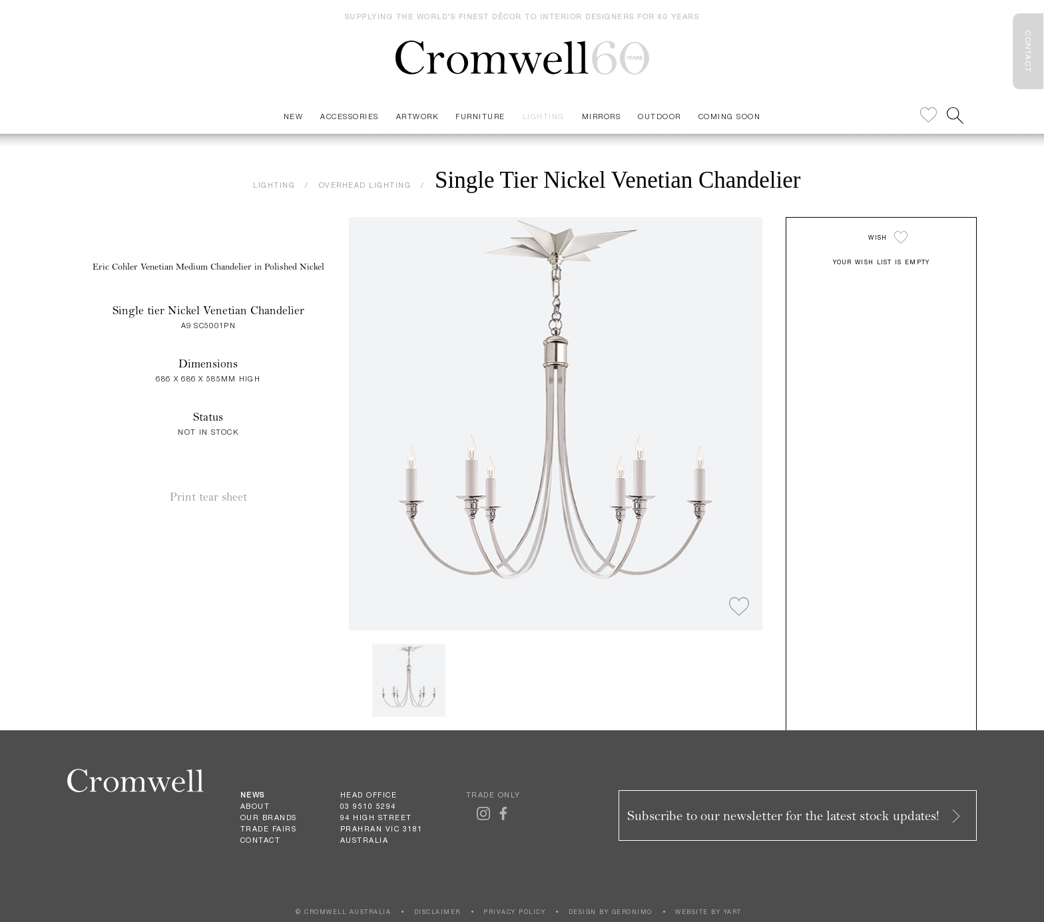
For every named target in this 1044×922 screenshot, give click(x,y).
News (252, 795)
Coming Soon (729, 116)
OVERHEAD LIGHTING (365, 184)
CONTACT (1028, 51)
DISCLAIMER (437, 911)
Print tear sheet (208, 497)
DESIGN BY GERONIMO (610, 911)
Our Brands (268, 817)
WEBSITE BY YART (708, 911)
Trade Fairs (268, 829)
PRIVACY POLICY (514, 911)
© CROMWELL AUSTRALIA (343, 911)
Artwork (417, 116)
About (255, 806)
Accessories (349, 116)
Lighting (544, 116)
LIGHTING (274, 184)
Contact (260, 840)
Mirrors (601, 116)
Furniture (480, 116)
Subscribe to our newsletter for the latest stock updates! (795, 815)
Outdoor (659, 116)
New (294, 116)
